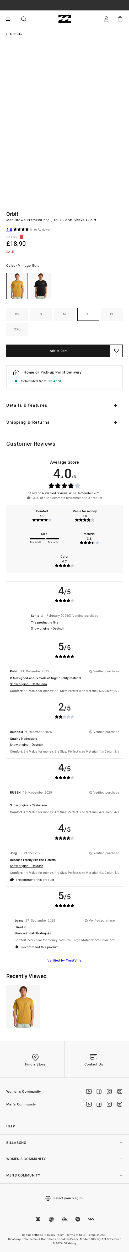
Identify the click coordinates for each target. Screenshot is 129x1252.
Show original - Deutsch (47, 628)
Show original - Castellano (28, 684)
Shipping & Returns (28, 422)
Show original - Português (32, 933)
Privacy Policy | (55, 1235)
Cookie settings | (33, 1235)
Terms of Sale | (77, 1235)
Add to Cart (58, 350)
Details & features (26, 405)
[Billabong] (64, 19)
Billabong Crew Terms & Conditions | (33, 1239)
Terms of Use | (97, 1235)
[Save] (116, 351)
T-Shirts (16, 34)
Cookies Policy (68, 1239)
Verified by (64, 960)
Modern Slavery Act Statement (100, 1239)
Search (23, 19)
